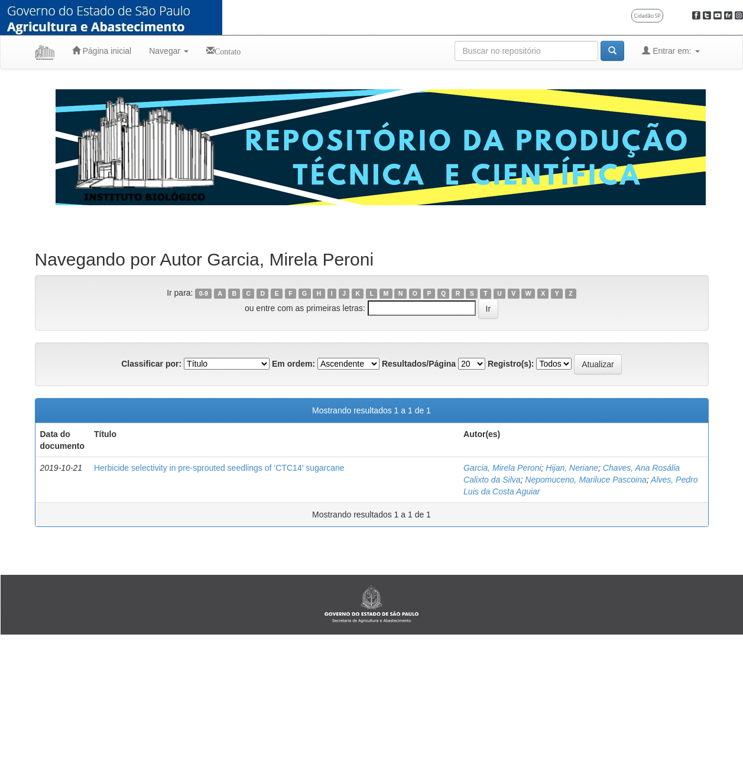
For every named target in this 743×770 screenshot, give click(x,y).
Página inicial (101, 51)
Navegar (169, 51)
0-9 (203, 293)
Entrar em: (670, 51)
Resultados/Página (419, 363)
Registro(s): (511, 363)
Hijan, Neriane (572, 468)
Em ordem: (293, 363)
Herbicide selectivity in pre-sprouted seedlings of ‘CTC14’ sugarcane (219, 468)
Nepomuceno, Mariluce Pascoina (585, 479)
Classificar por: (151, 363)
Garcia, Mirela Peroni (502, 468)
